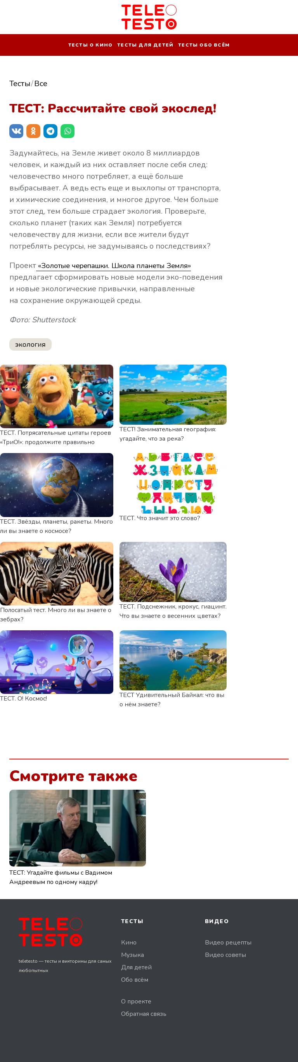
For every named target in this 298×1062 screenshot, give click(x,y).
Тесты (19, 83)
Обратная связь (143, 1014)
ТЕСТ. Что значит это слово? (160, 518)
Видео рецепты (228, 942)
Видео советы (225, 955)
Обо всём (134, 980)
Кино (129, 942)
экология (30, 344)
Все (40, 83)
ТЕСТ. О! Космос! (23, 698)
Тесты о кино (90, 45)
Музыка (132, 955)
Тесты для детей (145, 45)
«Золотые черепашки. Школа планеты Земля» (122, 265)
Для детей (136, 967)
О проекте (136, 1001)
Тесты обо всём (204, 45)
